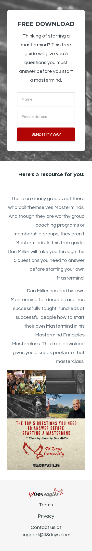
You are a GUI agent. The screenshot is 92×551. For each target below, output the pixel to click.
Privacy (46, 516)
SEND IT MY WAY (46, 134)
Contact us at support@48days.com (46, 531)
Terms (46, 504)
